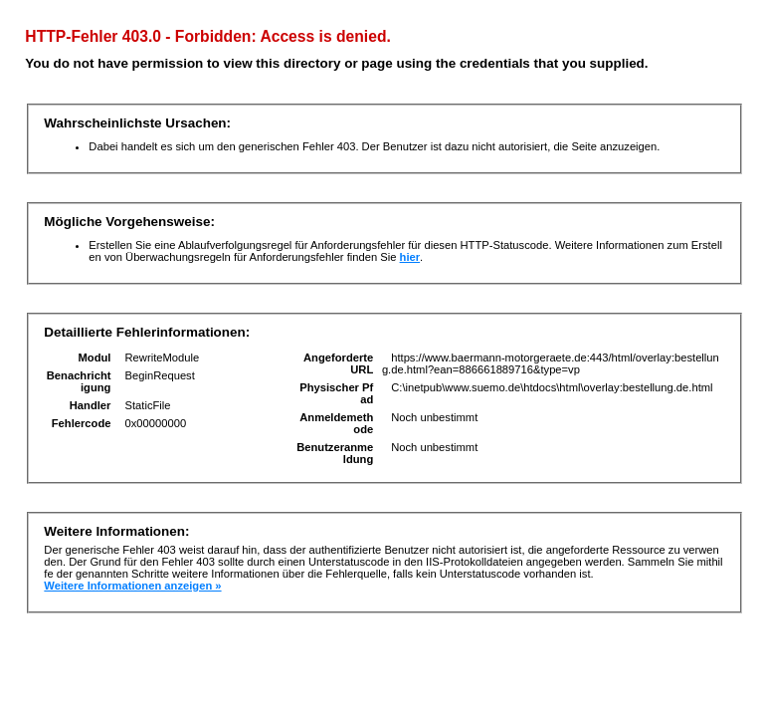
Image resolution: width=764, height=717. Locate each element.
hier (410, 257)
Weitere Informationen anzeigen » (132, 586)
